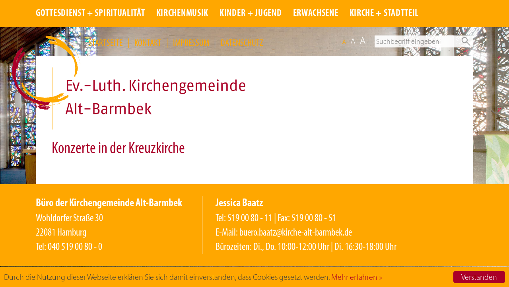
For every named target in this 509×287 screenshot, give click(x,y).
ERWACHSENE (315, 13)
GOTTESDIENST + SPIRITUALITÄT (90, 13)
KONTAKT (147, 42)
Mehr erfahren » (356, 277)
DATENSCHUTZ (242, 42)
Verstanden (479, 277)
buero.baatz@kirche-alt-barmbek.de (295, 232)
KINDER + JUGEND (251, 13)
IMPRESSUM (191, 42)
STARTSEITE (105, 42)
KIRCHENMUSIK (182, 13)
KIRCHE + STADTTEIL (384, 13)
